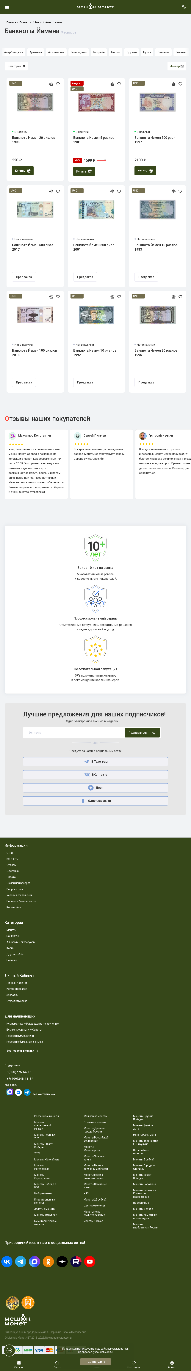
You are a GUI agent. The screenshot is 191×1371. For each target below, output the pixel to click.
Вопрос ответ (15, 889)
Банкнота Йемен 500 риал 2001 (93, 247)
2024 (37, 1153)
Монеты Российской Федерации (96, 1139)
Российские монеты (46, 1116)
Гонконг (181, 52)
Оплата (11, 877)
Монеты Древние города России (94, 1130)
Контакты (12, 858)
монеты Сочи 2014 (144, 1134)
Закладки (12, 994)
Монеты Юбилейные (46, 1159)
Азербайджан (13, 52)
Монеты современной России (42, 1125)
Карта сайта (14, 907)
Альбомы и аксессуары (21, 942)
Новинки (12, 960)
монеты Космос (93, 1221)
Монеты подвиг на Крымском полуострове (144, 1193)
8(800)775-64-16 (19, 1072)
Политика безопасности (21, 901)
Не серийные (141, 1202)
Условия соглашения (19, 895)
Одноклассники (95, 801)
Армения (35, 52)
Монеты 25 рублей (95, 1199)
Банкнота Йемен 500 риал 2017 (32, 247)
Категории (16, 66)
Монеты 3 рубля (143, 1208)
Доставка (13, 870)
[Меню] (7, 7)
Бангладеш (79, 52)
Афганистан (56, 52)
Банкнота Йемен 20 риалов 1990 (33, 140)
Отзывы (11, 864)
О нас (10, 852)
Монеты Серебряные (42, 1176)
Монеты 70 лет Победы (142, 1176)
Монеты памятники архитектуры (145, 1216)
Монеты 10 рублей (45, 1214)
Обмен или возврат (18, 883)
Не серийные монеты (141, 1152)
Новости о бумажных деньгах (25, 1041)
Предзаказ (24, 277)
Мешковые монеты (95, 1116)
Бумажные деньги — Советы (24, 1029)
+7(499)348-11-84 (20, 1079)
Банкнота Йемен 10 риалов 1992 (94, 352)
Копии (10, 948)
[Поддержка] (184, 7)
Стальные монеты (95, 1122)
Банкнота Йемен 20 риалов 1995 (156, 352)
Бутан (147, 52)
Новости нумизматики (20, 1035)
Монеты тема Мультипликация (94, 1213)
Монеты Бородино (144, 1184)
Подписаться (142, 733)
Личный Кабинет (17, 982)
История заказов (17, 988)
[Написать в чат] (9, 1350)
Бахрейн (99, 52)
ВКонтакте (95, 775)
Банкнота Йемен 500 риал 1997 (155, 140)
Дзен (95, 788)
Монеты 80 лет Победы (43, 1146)
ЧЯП (86, 1193)
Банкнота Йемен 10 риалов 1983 (156, 247)
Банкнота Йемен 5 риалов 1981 (94, 140)
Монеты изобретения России (145, 1226)
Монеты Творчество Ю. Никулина (145, 1142)
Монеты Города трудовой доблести (96, 1167)
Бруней (131, 52)
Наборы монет (43, 1193)
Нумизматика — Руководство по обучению (33, 1023)
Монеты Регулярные (41, 1167)
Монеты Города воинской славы (94, 1176)
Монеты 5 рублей (143, 1159)
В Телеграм (96, 762)
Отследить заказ (17, 1000)
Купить (23, 171)
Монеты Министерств (92, 1148)
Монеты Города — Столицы (144, 1167)
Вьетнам (163, 52)
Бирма (115, 52)
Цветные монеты (94, 1205)
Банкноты (13, 935)
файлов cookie (104, 1352)
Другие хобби (15, 954)
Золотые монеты (44, 1208)
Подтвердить (96, 1361)
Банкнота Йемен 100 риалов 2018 (34, 352)
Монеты (11, 929)
